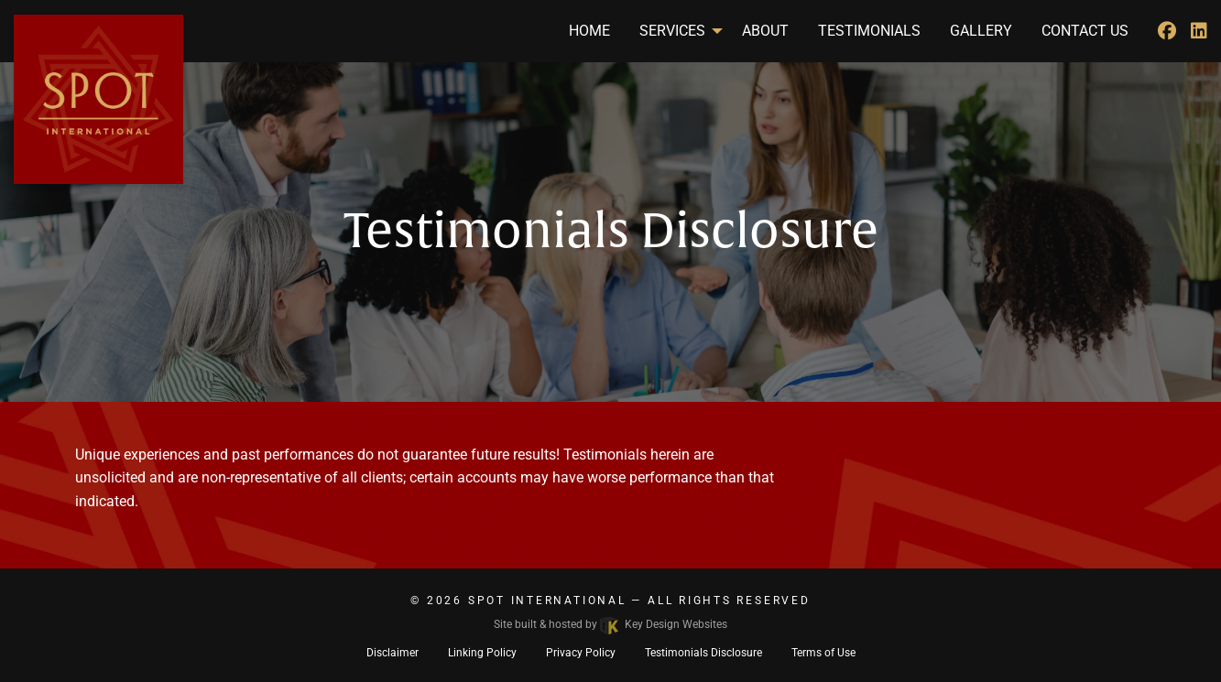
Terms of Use (823, 652)
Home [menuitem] (589, 30)
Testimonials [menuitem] (869, 30)
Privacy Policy (581, 652)
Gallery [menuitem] (981, 30)
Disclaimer (392, 652)
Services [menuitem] (672, 30)
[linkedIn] (1199, 31)
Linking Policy (482, 652)
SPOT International (547, 600)
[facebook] (1167, 31)
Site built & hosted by (610, 624)
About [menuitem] (765, 30)
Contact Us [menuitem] (1084, 30)
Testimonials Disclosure (703, 652)
